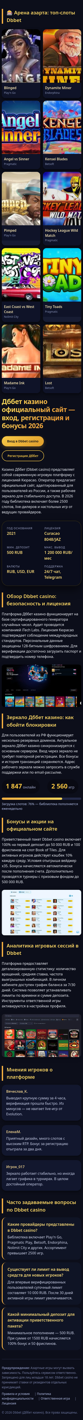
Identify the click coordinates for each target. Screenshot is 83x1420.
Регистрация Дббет (23, 456)
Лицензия (9, 1403)
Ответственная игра (55, 1398)
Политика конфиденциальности (26, 1396)
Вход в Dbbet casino (23, 441)
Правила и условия (16, 1394)
